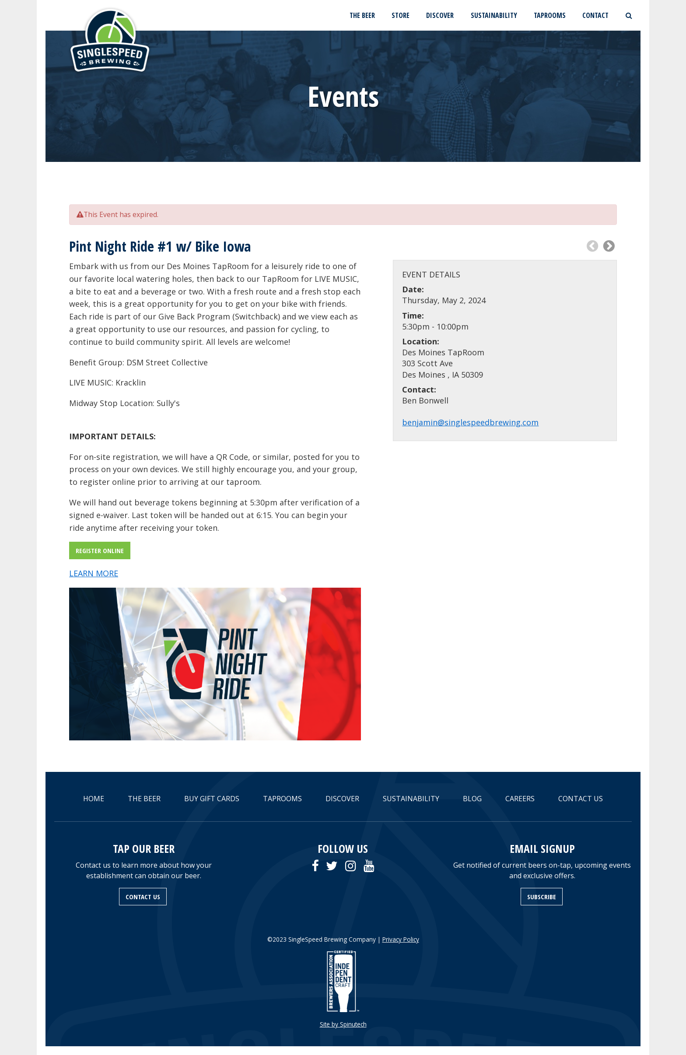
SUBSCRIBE (541, 896)
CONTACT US (580, 798)
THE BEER (362, 15)
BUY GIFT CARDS (211, 798)
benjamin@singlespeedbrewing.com (470, 422)
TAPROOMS (550, 15)
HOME (93, 798)
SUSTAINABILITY (494, 15)
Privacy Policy (400, 939)
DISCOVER (440, 15)
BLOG (472, 798)
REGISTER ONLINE (100, 550)
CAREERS (520, 798)
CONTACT (595, 15)
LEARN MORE (93, 573)
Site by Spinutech (343, 1024)
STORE (401, 15)
